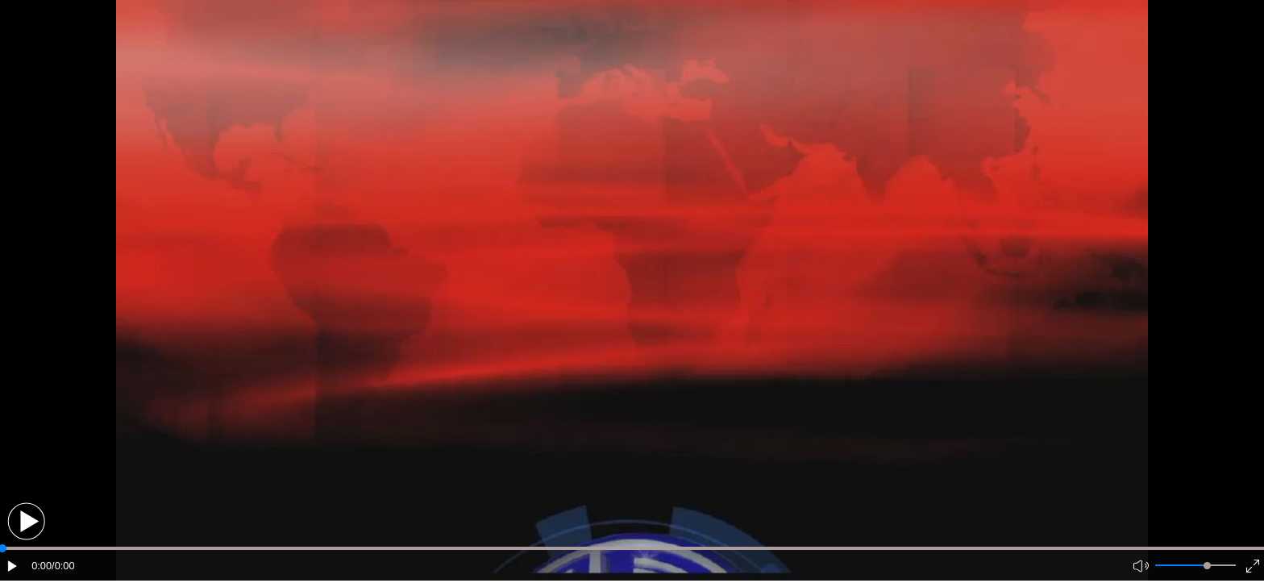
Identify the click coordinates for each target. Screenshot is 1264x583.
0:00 (41, 566)
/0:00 (63, 566)
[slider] (1207, 565)
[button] (26, 521)
